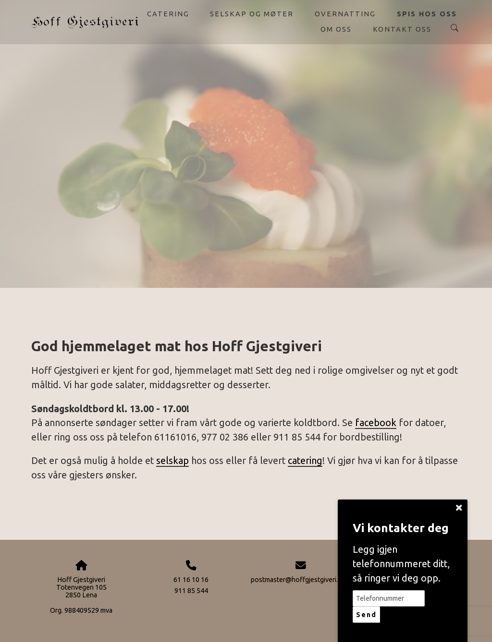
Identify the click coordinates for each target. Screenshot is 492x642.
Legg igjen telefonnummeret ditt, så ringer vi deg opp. (401, 563)
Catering (168, 14)
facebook (375, 422)
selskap (172, 460)
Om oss (336, 29)
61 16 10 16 (191, 579)
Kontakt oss (402, 29)
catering (305, 460)
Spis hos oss (427, 14)
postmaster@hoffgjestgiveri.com (301, 579)
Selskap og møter (252, 14)
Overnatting (345, 14)
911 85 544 (191, 590)
